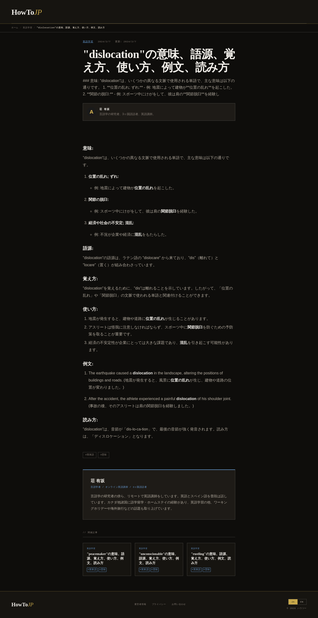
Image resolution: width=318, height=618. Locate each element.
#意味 (103, 455)
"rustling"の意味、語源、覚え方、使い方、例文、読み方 (211, 558)
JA (292, 602)
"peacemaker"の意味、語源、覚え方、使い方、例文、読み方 (105, 558)
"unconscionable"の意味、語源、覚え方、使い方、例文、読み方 (159, 558)
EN (301, 602)
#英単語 (89, 455)
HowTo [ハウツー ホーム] (26, 12)
